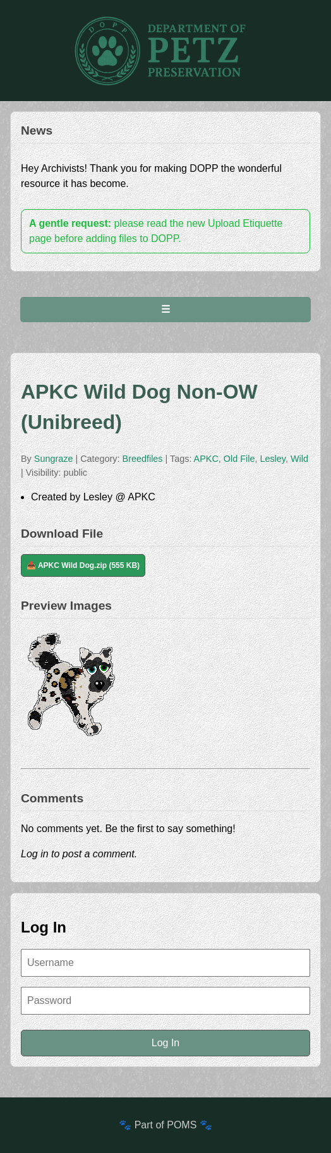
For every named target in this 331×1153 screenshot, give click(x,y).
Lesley (273, 459)
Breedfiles (144, 459)
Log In (165, 1042)
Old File (239, 459)
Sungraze (53, 459)
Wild (299, 459)
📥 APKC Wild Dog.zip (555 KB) (83, 565)
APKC (206, 459)
